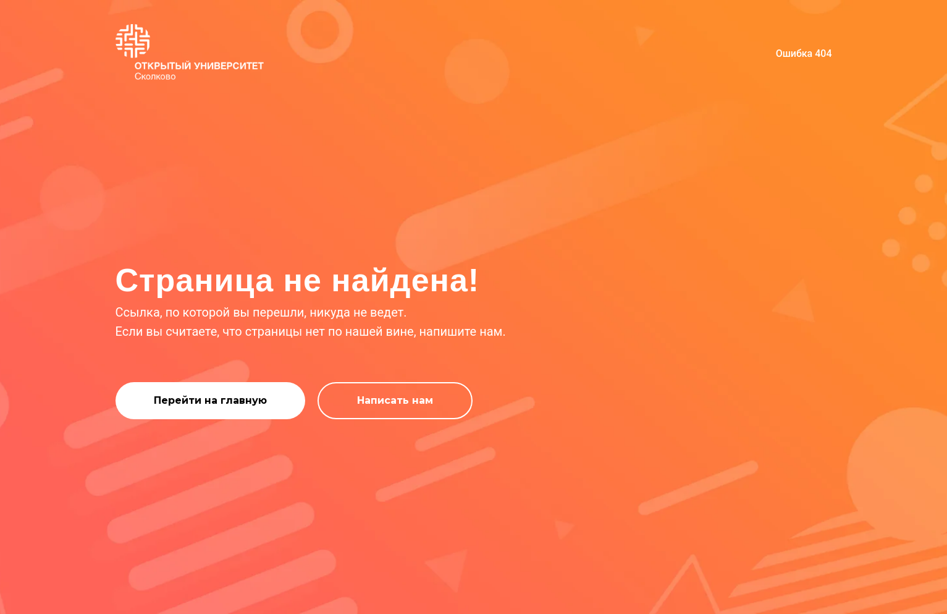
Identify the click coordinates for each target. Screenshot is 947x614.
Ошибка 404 (804, 53)
